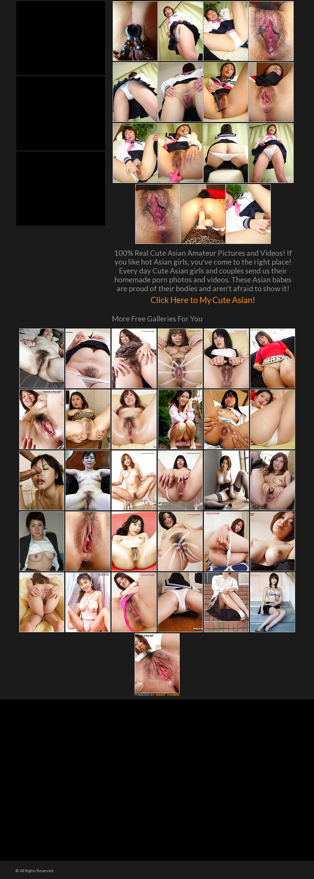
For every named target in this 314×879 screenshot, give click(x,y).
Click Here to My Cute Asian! (202, 299)
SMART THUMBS (167, 694)
